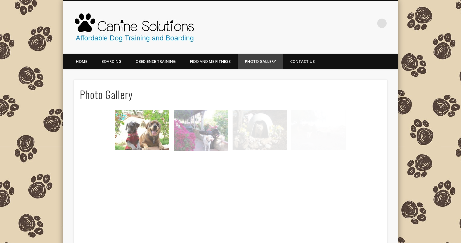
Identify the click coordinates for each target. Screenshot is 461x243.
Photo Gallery (260, 61)
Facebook (370, 23)
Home (81, 61)
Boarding (111, 61)
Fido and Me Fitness (210, 61)
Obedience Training (156, 61)
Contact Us (302, 61)
